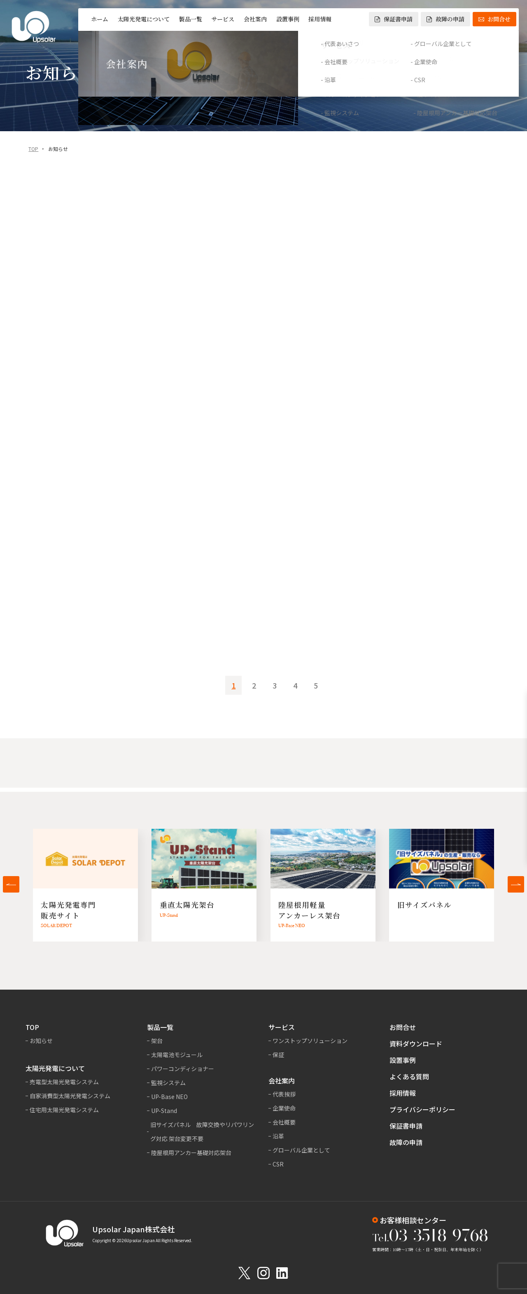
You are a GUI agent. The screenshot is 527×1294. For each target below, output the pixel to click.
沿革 (278, 1136)
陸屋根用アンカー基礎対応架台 (191, 1152)
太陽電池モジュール (177, 1055)
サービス (222, 19)
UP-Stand (164, 1110)
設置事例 (287, 19)
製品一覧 (190, 19)
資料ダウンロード (415, 1043)
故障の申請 (445, 19)
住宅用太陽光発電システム (64, 1110)
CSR (278, 1164)
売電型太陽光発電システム (64, 1082)
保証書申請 (394, 19)
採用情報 (319, 19)
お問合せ (494, 19)
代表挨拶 (284, 1094)
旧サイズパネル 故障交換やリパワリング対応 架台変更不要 (202, 1131)
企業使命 (284, 1108)
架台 (157, 1041)
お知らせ (41, 1041)
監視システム (168, 1082)
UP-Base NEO (169, 1096)
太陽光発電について (144, 19)
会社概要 (284, 1122)
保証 (278, 1055)
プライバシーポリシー (422, 1109)
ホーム (99, 19)
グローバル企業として (301, 1150)
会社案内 (255, 19)
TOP (33, 149)
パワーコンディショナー (182, 1068)
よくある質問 (409, 1076)
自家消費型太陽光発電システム (70, 1096)
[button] (11, 884)
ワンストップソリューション (310, 1041)
